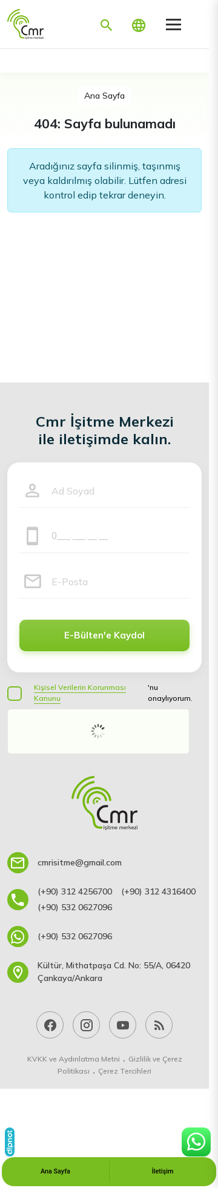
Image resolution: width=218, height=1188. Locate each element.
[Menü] (173, 24)
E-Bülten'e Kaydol (104, 635)
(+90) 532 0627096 (75, 907)
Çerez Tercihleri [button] (124, 1070)
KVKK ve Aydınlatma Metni (73, 1058)
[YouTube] (122, 1025)
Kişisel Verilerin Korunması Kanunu (80, 693)
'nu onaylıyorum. (113, 693)
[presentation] (98, 731)
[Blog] (159, 1025)
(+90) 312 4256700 (75, 891)
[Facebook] (50, 1025)
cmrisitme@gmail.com (80, 862)
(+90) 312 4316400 (158, 891)
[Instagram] (86, 1025)
